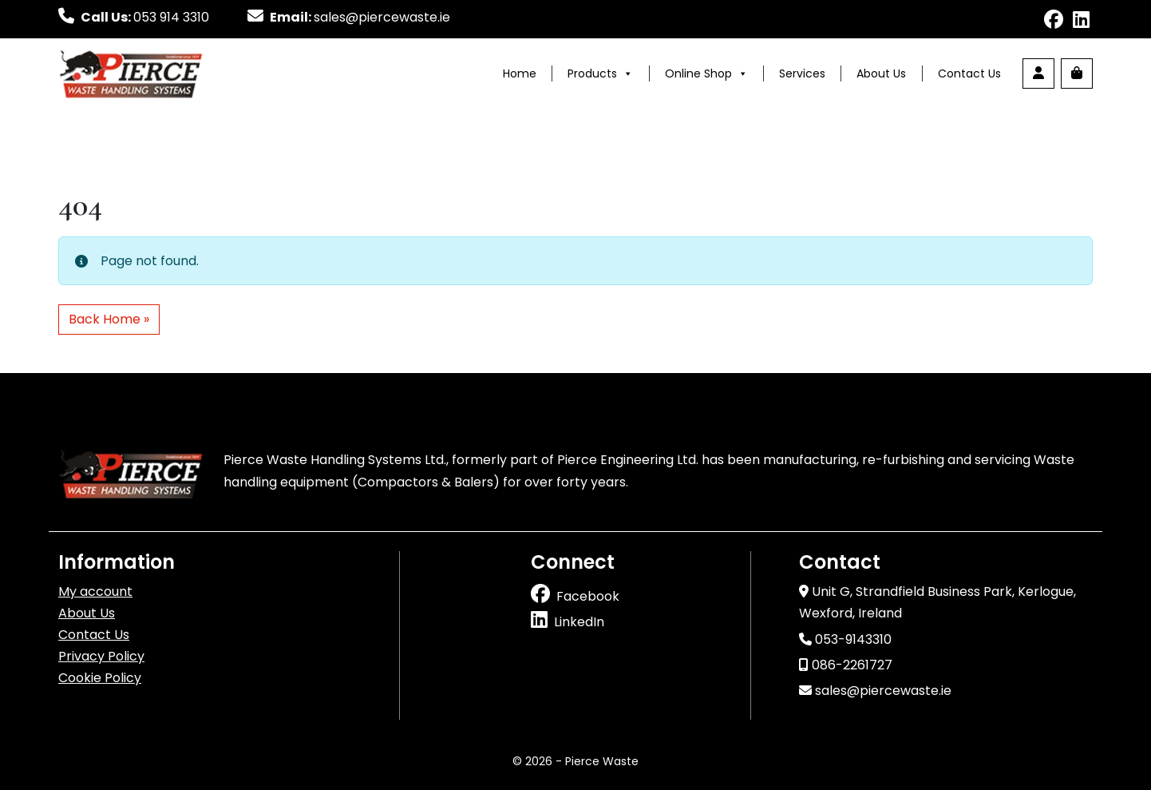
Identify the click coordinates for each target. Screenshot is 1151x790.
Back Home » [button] (109, 319)
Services (802, 73)
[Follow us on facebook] (1053, 22)
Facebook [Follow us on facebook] (587, 596)
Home (519, 73)
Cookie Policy (99, 678)
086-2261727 (845, 665)
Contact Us (969, 73)
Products (600, 73)
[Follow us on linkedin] (1081, 22)
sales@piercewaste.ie (875, 690)
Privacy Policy (101, 656)
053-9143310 (845, 639)
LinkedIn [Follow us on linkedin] (579, 622)
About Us (881, 73)
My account (95, 591)
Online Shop (706, 73)
